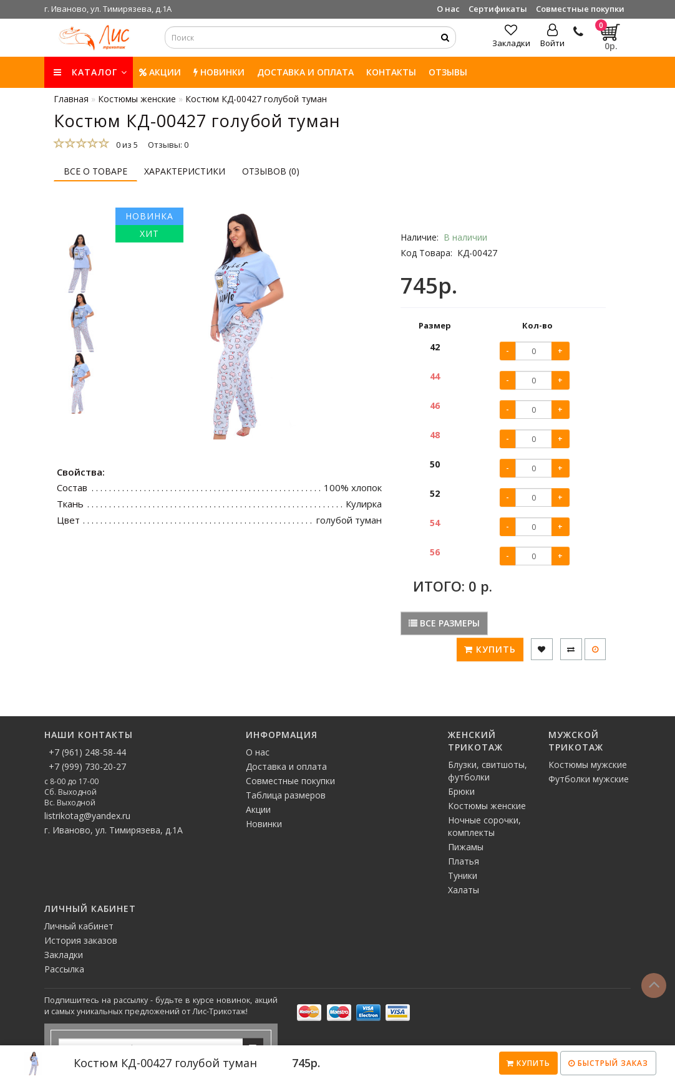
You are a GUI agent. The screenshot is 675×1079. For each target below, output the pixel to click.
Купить (528, 1063)
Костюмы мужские (587, 764)
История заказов (80, 940)
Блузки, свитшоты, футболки (487, 771)
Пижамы (465, 847)
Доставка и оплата (305, 72)
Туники (462, 875)
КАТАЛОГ (90, 72)
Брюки (461, 791)
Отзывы (448, 72)
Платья (463, 861)
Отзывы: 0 (168, 144)
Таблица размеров (286, 795)
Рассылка (64, 969)
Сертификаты (498, 8)
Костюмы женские (487, 806)
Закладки (63, 955)
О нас (448, 8)
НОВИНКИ (219, 72)
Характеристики (184, 171)
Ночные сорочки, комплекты (484, 826)
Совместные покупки (580, 8)
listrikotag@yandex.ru (87, 816)
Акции (160, 72)
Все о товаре (95, 171)
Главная (71, 99)
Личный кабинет (79, 926)
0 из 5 (125, 144)
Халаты (463, 890)
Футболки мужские (588, 779)
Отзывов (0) (270, 171)
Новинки (264, 824)
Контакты (391, 72)
